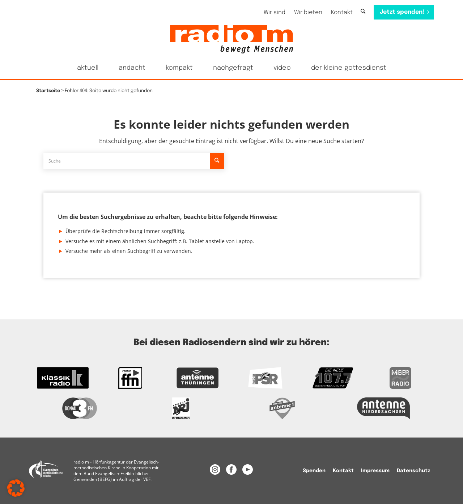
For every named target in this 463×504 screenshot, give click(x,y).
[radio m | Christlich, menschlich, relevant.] (231, 39)
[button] (16, 488)
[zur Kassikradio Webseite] (62, 378)
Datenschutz (413, 470)
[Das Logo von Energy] (181, 408)
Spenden (314, 470)
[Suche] (363, 12)
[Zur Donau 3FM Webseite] (79, 408)
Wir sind (274, 12)
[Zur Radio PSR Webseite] (265, 378)
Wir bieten (308, 12)
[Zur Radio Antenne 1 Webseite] (282, 408)
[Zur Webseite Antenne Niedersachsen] (383, 408)
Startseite (48, 91)
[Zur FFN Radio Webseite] (130, 378)
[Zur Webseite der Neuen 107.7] (333, 378)
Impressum (375, 470)
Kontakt (342, 12)
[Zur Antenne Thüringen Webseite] (197, 378)
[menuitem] (274, 12)
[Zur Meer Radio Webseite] (400, 378)
